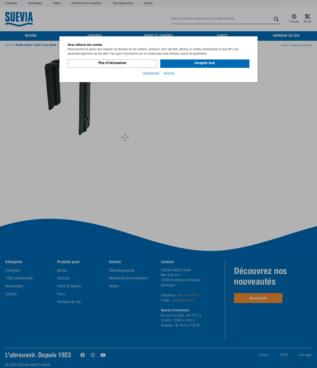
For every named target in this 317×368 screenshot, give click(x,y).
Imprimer (169, 73)
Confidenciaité (150, 73)
